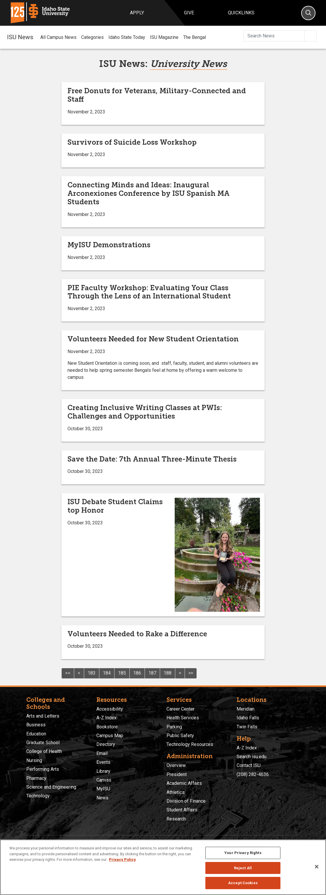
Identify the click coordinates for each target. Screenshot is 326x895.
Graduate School (43, 742)
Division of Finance (186, 801)
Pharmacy (36, 778)
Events (103, 762)
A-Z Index (106, 718)
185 (122, 673)
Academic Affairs (184, 783)
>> (190, 673)
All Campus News (58, 37)
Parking (174, 727)
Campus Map (109, 735)
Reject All (243, 868)
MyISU (103, 789)
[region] (163, 867)
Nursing (34, 760)
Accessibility (109, 709)
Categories (92, 37)
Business (36, 725)
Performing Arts (42, 769)
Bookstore (107, 727)
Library (103, 771)
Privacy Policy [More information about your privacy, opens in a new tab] (122, 859)
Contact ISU (249, 765)
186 (137, 673)
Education (36, 734)
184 (107, 673)
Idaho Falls (248, 718)
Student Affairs (182, 810)
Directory (105, 744)
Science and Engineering (51, 787)
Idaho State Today (126, 37)
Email (101, 753)
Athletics (176, 792)
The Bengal (194, 37)
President (177, 774)
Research (176, 819)
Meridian (245, 709)
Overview (176, 765)
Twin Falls (247, 727)
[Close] (316, 866)
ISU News (20, 37)
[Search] (308, 13)
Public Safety (180, 735)
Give (189, 12)
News (102, 798)
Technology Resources (190, 744)
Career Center (181, 709)
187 (152, 673)
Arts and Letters (42, 716)
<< (67, 673)
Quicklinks (241, 12)
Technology (38, 796)
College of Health (44, 751)
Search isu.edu (251, 756)
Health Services (183, 718)
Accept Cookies (243, 883)
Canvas (103, 780)
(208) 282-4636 (253, 774)
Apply (137, 12)
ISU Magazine (164, 37)
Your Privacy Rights (242, 853)
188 (167, 673)
